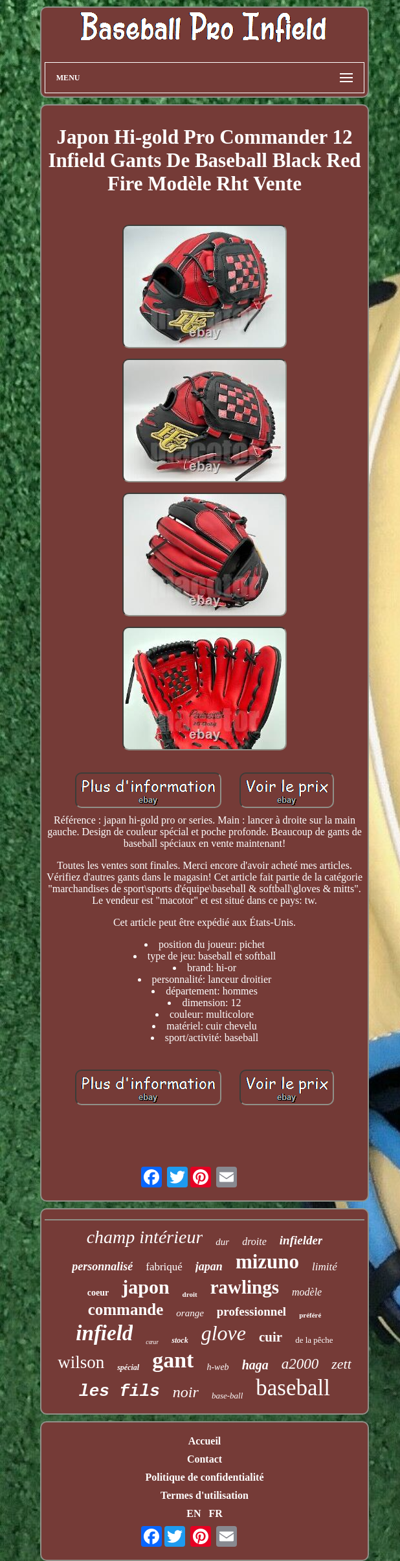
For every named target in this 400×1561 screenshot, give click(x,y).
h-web (217, 1367)
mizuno (267, 1261)
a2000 (300, 1364)
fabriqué (164, 1267)
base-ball (227, 1395)
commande (126, 1309)
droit (190, 1294)
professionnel (251, 1311)
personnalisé (102, 1266)
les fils (119, 1391)
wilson (81, 1362)
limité (324, 1267)
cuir (270, 1337)
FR (215, 1513)
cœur (152, 1341)
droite (254, 1241)
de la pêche (314, 1340)
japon (145, 1286)
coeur (98, 1292)
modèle (307, 1291)
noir (186, 1392)
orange (190, 1313)
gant (173, 1360)
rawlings (244, 1287)
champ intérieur (145, 1237)
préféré (310, 1315)
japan (209, 1266)
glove (223, 1333)
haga (255, 1365)
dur (222, 1242)
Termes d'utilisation (205, 1495)
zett (341, 1364)
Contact (204, 1459)
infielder (301, 1240)
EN (193, 1513)
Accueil (204, 1440)
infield (104, 1333)
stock (180, 1340)
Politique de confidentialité (204, 1477)
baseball (293, 1387)
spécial (128, 1367)
